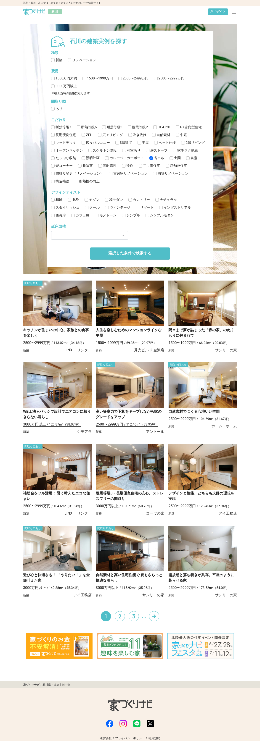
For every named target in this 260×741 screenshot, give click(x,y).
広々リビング (112, 135)
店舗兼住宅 (178, 166)
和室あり (134, 150)
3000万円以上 (66, 86)
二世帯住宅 (151, 166)
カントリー (141, 200)
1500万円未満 (66, 78)
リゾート (147, 207)
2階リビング (195, 143)
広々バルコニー (98, 143)
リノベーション (84, 60)
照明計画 (93, 158)
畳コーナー (64, 166)
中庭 (183, 135)
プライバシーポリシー (130, 738)
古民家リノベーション (130, 173)
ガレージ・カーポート (127, 158)
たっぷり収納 (66, 158)
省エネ (159, 158)
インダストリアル (177, 207)
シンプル (133, 215)
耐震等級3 (114, 127)
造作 (129, 166)
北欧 (75, 200)
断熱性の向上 (89, 181)
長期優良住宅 (66, 135)
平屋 (145, 143)
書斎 (194, 158)
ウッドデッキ (66, 143)
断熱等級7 (63, 127)
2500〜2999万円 (171, 78)
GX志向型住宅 (191, 127)
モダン (94, 200)
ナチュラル (168, 200)
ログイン (218, 11)
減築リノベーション (173, 173)
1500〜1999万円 (100, 78)
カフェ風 (82, 215)
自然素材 (163, 135)
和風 (59, 200)
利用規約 (154, 738)
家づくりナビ (31, 684)
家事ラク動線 (187, 150)
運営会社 (106, 738)
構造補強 (62, 181)
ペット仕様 (167, 143)
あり (59, 109)
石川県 (46, 684)
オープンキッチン (69, 150)
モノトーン (108, 215)
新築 (59, 60)
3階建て (126, 143)
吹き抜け (139, 135)
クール (94, 207)
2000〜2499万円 (136, 78)
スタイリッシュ (68, 207)
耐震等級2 (140, 127)
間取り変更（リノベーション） (79, 173)
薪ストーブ (158, 150)
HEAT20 (164, 127)
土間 (177, 158)
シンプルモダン (162, 215)
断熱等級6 (89, 127)
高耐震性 (110, 166)
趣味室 (87, 166)
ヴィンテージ (120, 207)
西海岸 (61, 215)
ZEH (89, 135)
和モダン (116, 200)
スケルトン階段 (105, 150)
